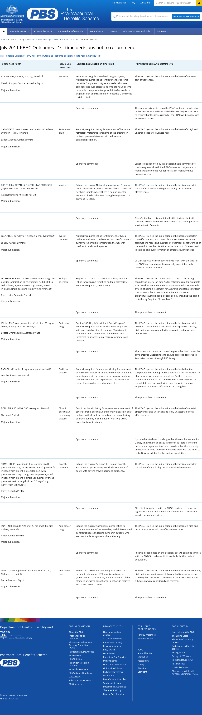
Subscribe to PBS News (80, 680)
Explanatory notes (112, 646)
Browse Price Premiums (114, 694)
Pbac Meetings (44, 39)
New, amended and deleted (112, 633)
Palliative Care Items (113, 672)
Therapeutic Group (112, 690)
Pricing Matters (179, 652)
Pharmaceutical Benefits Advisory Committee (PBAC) (80, 645)
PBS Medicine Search (186, 16)
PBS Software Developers (81, 673)
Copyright (142, 671)
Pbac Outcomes (61, 39)
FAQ (133, 2)
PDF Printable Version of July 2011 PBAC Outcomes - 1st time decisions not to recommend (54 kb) (50, 55)
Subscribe (145, 2)
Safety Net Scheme (112, 683)
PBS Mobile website (78, 669)
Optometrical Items (112, 668)
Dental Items (109, 653)
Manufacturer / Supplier (114, 679)
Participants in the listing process (184, 647)
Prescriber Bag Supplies (114, 657)
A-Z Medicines (119, 2)
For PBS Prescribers (147, 634)
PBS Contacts (75, 684)
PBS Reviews (75, 655)
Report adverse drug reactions (79, 664)
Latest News (75, 676)
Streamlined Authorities (114, 686)
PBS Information (19, 31)
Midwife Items (110, 660)
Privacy (141, 664)
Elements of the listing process (182, 641)
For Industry (97, 31)
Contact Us (143, 656)
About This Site (145, 653)
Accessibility (143, 660)
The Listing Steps (180, 635)
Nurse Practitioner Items (115, 664)
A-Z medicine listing (112, 638)
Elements (31, 39)
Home (2, 39)
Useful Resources (180, 667)
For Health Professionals (71, 31)
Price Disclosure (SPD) (182, 659)
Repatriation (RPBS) (112, 642)
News (113, 31)
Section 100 (108, 675)
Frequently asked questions (77, 637)
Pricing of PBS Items (181, 656)
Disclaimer (143, 668)
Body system (109, 649)
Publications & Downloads (137, 31)
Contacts (161, 31)
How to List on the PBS (183, 632)
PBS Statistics (75, 659)
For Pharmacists (145, 638)
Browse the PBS (43, 31)
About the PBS (76, 632)
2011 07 (74, 39)
